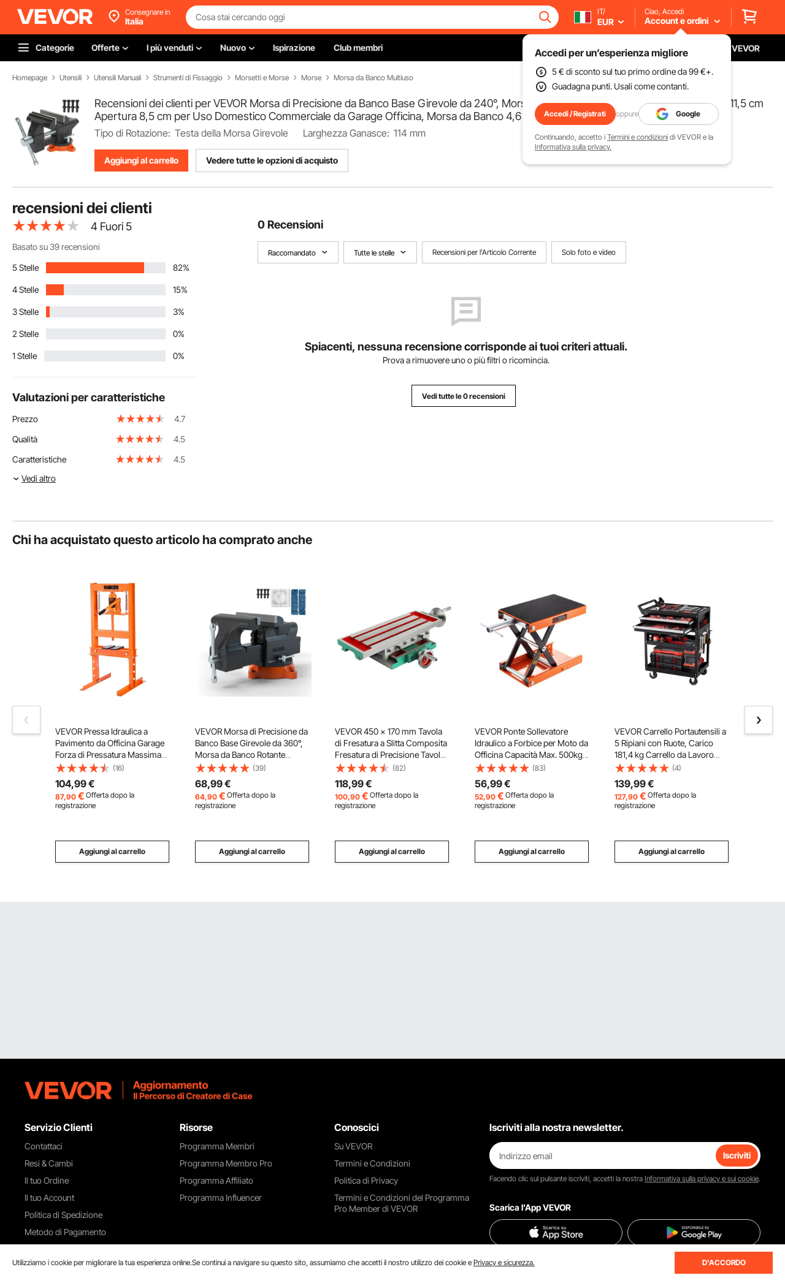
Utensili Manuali (117, 78)
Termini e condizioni (637, 137)
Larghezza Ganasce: (346, 133)
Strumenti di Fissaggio (188, 78)
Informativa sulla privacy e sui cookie (702, 1178)
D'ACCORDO (724, 1262)
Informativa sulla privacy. (573, 146)
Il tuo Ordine (47, 1180)
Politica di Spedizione (63, 1214)
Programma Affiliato (216, 1180)
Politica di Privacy (366, 1180)
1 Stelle (24, 355)
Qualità (24, 439)
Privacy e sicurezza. (504, 1262)
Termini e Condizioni (372, 1163)
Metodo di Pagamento (65, 1232)
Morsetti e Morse (262, 78)
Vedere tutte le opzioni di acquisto (272, 160)
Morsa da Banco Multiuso (373, 78)
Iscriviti (737, 1155)
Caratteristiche (39, 459)
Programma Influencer (221, 1197)
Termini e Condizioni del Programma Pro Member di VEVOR (401, 1203)
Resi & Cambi (49, 1163)
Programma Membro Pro (226, 1163)
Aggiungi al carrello (141, 160)
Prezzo (25, 419)
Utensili (70, 78)
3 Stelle (25, 311)
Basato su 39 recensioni (56, 246)
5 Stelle (25, 267)
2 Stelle (25, 333)
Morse (311, 78)
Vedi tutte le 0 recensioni (463, 396)
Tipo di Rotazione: (132, 133)
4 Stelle (25, 289)
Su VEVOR (353, 1146)
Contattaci (44, 1146)
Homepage (29, 78)
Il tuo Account (49, 1197)
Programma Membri (217, 1146)
